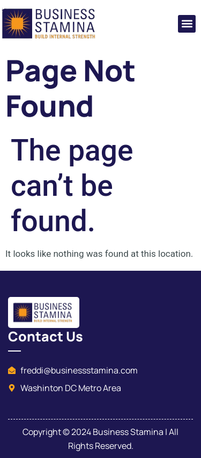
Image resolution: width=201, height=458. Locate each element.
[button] (187, 24)
